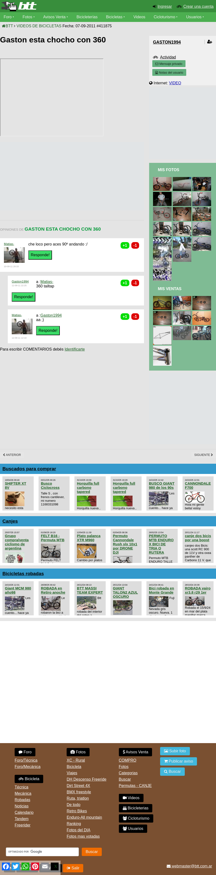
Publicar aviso (178, 761)
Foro (8, 17)
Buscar (125, 779)
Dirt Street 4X (78, 786)
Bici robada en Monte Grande (161, 590)
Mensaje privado (168, 64)
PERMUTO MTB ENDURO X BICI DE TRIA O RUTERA (161, 544)
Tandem (22, 819)
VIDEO (175, 83)
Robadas (22, 800)
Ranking (74, 824)
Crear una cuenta (198, 6)
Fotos (27, 17)
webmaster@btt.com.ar (189, 866)
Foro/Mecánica (28, 767)
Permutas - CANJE (135, 786)
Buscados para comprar (29, 468)
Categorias (128, 773)
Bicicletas (115, 17)
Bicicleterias (136, 808)
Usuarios (194, 17)
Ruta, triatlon (78, 798)
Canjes (10, 521)
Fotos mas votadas (83, 836)
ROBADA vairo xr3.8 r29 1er (198, 590)
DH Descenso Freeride (86, 779)
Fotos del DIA (78, 830)
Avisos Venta (54, 17)
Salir (73, 868)
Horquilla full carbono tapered (88, 487)
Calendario (24, 812)
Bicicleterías (87, 17)
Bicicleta (29, 779)
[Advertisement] (89, 176)
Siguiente (203, 455)
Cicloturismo (164, 17)
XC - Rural (76, 760)
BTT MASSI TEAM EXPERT (90, 590)
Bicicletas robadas (23, 573)
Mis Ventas (170, 289)
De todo (73, 805)
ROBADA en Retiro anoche (53, 590)
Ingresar (165, 6)
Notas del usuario (169, 72)
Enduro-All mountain (84, 817)
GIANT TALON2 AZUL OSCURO (125, 592)
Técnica (21, 787)
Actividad (168, 57)
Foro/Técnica (26, 760)
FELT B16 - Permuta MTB (52, 538)
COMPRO (127, 760)
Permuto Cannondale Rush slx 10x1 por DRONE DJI (125, 544)
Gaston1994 (20, 281)
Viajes (72, 773)
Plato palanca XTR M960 (89, 538)
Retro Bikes (77, 811)
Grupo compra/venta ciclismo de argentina (17, 542)
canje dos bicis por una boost (198, 538)
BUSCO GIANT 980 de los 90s (162, 485)
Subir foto (175, 751)
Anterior (12, 455)
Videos (140, 17)
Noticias (22, 806)
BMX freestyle (79, 792)
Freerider (23, 825)
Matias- (9, 244)
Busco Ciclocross (50, 485)
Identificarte (75, 349)
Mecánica (23, 793)
